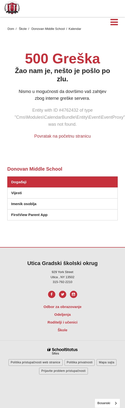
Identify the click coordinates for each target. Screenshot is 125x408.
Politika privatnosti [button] (80, 362)
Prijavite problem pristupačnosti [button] (63, 371)
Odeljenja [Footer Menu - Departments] (62, 314)
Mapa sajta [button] (106, 362)
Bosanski (103, 403)
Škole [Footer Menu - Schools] (62, 330)
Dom (11, 29)
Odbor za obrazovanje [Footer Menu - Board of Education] (62, 307)
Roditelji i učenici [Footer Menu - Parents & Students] (62, 322)
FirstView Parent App (29, 215)
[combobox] (107, 403)
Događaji (18, 182)
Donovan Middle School (48, 29)
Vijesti (16, 193)
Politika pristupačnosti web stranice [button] (35, 362)
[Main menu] (114, 21)
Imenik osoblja (23, 204)
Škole (23, 29)
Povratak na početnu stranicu (62, 136)
